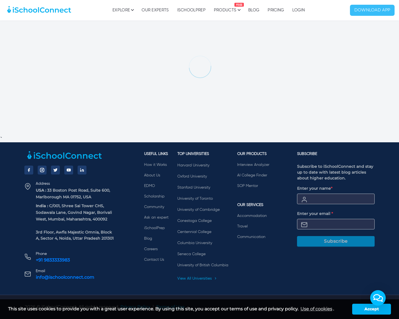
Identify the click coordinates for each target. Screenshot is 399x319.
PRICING (276, 10)
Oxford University (192, 176)
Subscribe (336, 241)
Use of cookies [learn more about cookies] (316, 309)
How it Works (155, 165)
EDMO (149, 186)
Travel (242, 226)
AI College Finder (252, 175)
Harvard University (193, 165)
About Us (152, 175)
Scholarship (154, 196)
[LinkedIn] (82, 170)
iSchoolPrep (191, 10)
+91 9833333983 (53, 260)
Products (225, 7)
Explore (122, 10)
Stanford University (193, 187)
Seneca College (191, 254)
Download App (372, 10)
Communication (251, 237)
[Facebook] (28, 170)
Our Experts (155, 10)
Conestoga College (194, 221)
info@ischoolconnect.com (65, 277)
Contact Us (154, 260)
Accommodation (252, 216)
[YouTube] (68, 170)
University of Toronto (195, 199)
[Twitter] (55, 170)
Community (154, 207)
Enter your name (314, 188)
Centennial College (194, 232)
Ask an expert (156, 217)
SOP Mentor (247, 186)
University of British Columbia (202, 265)
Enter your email (315, 213)
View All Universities (197, 278)
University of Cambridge (198, 210)
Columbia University (194, 243)
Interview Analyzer (253, 165)
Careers (151, 249)
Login (298, 10)
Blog (253, 10)
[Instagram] (42, 170)
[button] (378, 298)
